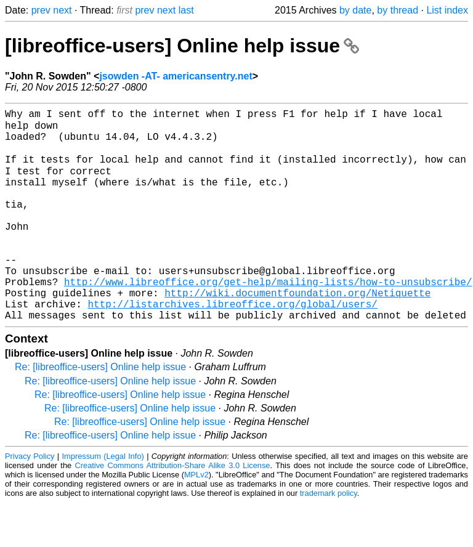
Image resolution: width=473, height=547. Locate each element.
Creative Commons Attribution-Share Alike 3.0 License (172, 509)
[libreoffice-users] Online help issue (182, 45)
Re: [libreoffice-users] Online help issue (100, 411)
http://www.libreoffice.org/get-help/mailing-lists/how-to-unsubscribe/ (268, 318)
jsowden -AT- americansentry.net (175, 76)
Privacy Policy (29, 500)
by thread (397, 10)
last (186, 10)
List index (447, 10)
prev (41, 10)
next (62, 10)
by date (355, 10)
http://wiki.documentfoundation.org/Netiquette (297, 332)
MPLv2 (196, 519)
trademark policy (328, 537)
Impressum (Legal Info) (103, 500)
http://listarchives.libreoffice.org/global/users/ (232, 345)
